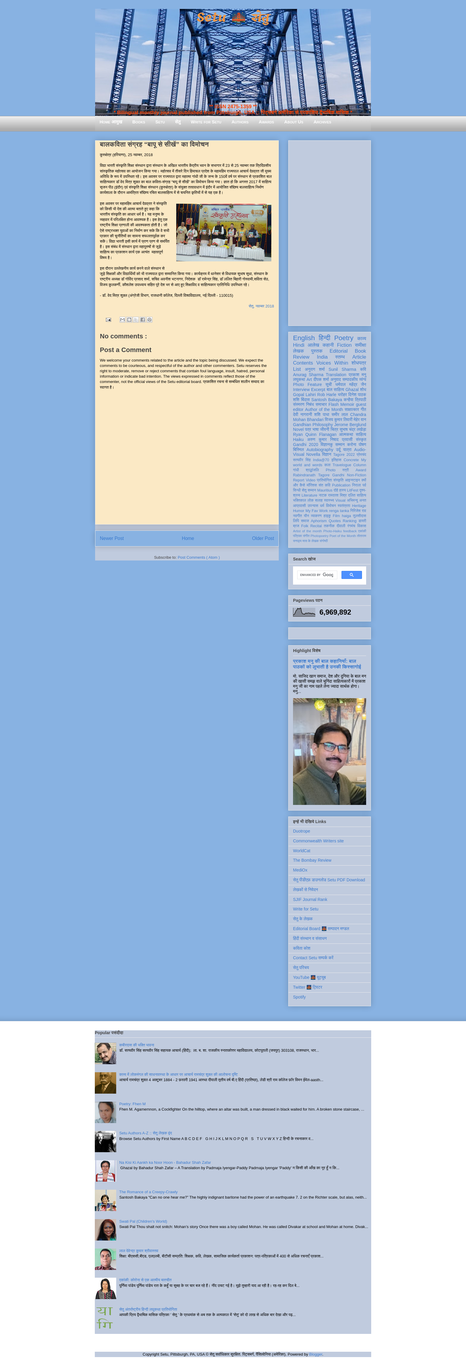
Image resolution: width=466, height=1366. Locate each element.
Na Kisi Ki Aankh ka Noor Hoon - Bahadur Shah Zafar (165, 1162)
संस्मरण (298, 404)
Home (188, 538)
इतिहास (336, 460)
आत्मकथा (346, 434)
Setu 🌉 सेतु (232, 17)
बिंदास (305, 399)
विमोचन (331, 506)
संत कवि (324, 485)
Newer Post (112, 538)
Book (360, 351)
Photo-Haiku (332, 531)
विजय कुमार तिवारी (338, 419)
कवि (363, 369)
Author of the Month (324, 409)
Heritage (359, 506)
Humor (298, 511)
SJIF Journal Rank (310, 899)
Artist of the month (307, 531)
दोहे (335, 490)
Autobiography (319, 449)
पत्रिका (297, 536)
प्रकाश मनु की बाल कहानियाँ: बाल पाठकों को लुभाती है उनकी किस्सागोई (327, 663)
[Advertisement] (329, 232)
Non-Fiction (356, 475)
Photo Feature (307, 384)
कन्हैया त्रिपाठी (355, 399)
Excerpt (318, 389)
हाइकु (327, 516)
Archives (322, 121)
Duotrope (301, 831)
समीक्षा (360, 345)
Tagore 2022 (344, 455)
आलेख (313, 345)
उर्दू (338, 449)
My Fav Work (317, 511)
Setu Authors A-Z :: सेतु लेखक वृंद (145, 1133)
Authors (240, 121)
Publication (341, 485)
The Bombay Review (312, 860)
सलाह (319, 500)
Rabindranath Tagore (311, 475)
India (322, 357)
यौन (306, 516)
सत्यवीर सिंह (302, 460)
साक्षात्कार (352, 409)
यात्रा (347, 449)
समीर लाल (339, 414)
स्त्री (345, 470)
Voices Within (332, 363)
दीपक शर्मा (321, 379)
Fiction (344, 345)
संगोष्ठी (324, 541)
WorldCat (301, 850)
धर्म (322, 506)
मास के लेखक (311, 541)
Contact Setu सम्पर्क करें (313, 957)
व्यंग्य (362, 379)
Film (336, 516)
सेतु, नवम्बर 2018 (261, 306)
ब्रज (296, 526)
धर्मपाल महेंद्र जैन (350, 384)
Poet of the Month (343, 536)
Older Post (263, 538)
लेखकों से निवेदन (305, 889)
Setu (160, 121)
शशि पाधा (321, 414)
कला (328, 465)
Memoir (347, 404)
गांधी (296, 470)
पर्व (364, 485)
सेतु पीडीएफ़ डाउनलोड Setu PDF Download (329, 879)
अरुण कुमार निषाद (323, 439)
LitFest (352, 490)
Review (301, 357)
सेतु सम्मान (309, 490)
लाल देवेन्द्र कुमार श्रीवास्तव (138, 1251)
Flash (333, 404)
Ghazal (351, 389)
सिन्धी (297, 490)
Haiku (298, 439)
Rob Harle (326, 394)
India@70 (321, 460)
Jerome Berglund (350, 424)
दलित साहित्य (357, 495)
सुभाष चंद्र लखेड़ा (352, 429)
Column (359, 465)
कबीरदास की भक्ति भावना (136, 1045)
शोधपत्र (359, 363)
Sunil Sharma (342, 369)
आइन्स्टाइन (352, 480)
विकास (361, 526)
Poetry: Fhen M (132, 1104)
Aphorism (319, 521)
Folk (304, 526)
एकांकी (362, 531)
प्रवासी (347, 439)
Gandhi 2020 (305, 444)
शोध (363, 389)
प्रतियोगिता (324, 480)
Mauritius (324, 490)
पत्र (308, 429)
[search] (316, 575)
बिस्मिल (298, 449)
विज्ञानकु (327, 444)
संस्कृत (361, 439)
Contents (303, 363)
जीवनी (324, 429)
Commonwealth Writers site (318, 841)
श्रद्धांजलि (312, 470)
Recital (316, 526)
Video (310, 480)
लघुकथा (299, 379)
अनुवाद (335, 379)
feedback (350, 531)
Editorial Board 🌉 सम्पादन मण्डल (321, 928)
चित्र (334, 429)
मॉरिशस (312, 485)
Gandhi (338, 475)
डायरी (362, 521)
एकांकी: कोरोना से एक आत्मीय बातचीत (145, 1280)
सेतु (178, 121)
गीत (363, 409)
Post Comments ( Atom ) (199, 557)
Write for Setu (206, 121)
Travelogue (342, 465)
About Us (293, 121)
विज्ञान (326, 454)
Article (359, 357)
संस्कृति (338, 480)
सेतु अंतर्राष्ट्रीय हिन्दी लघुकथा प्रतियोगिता (148, 1309)
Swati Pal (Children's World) (143, 1221)
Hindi (298, 345)
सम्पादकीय (350, 379)
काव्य (361, 338)
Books (138, 121)
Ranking (349, 521)
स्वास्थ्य (329, 500)
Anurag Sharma (308, 374)
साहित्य (361, 434)
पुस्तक (316, 351)
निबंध (310, 404)
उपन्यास (313, 506)
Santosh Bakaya (326, 399)
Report (298, 480)
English (304, 338)
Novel (298, 429)
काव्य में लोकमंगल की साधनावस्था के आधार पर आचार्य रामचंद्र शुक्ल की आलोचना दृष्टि (178, 1074)
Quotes (335, 521)
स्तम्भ (340, 357)
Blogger (315, 1354)
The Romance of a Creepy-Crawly (148, 1192)
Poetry (343, 338)
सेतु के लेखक (303, 918)
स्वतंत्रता (344, 506)
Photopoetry (319, 536)
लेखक (298, 351)
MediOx (300, 870)
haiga (346, 516)
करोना (351, 444)
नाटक (323, 495)
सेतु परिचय (301, 967)
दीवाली (341, 526)
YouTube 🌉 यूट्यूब (309, 977)
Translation (336, 374)
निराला (356, 485)
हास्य (342, 490)
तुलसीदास (359, 516)
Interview (301, 389)
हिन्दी (324, 338)
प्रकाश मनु (357, 374)
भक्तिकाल (299, 500)
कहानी (328, 345)
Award (361, 470)
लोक (311, 500)
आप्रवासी (299, 506)
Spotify (299, 997)
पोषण (362, 444)
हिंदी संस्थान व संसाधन (310, 938)
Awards (266, 121)
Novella (313, 454)
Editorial (339, 351)
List (297, 369)
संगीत (306, 536)
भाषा (315, 429)
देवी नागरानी (302, 414)
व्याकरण (316, 516)
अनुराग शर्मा (315, 369)
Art (309, 379)
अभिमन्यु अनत (356, 500)
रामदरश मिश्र (337, 495)
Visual (341, 500)
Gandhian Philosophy (313, 424)
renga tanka (339, 511)
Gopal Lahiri (304, 394)
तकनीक (329, 526)
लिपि (296, 521)
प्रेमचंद (361, 455)
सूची (328, 384)
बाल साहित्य (335, 389)
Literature (309, 495)
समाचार (321, 404)
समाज (305, 521)
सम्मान (340, 444)
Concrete (351, 460)
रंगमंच (351, 526)
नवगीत (297, 516)
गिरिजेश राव (358, 511)
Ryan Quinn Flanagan (314, 434)
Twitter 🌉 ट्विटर (307, 987)
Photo (331, 470)
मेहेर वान (360, 419)
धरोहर (342, 394)
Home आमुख (111, 121)
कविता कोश (301, 948)
